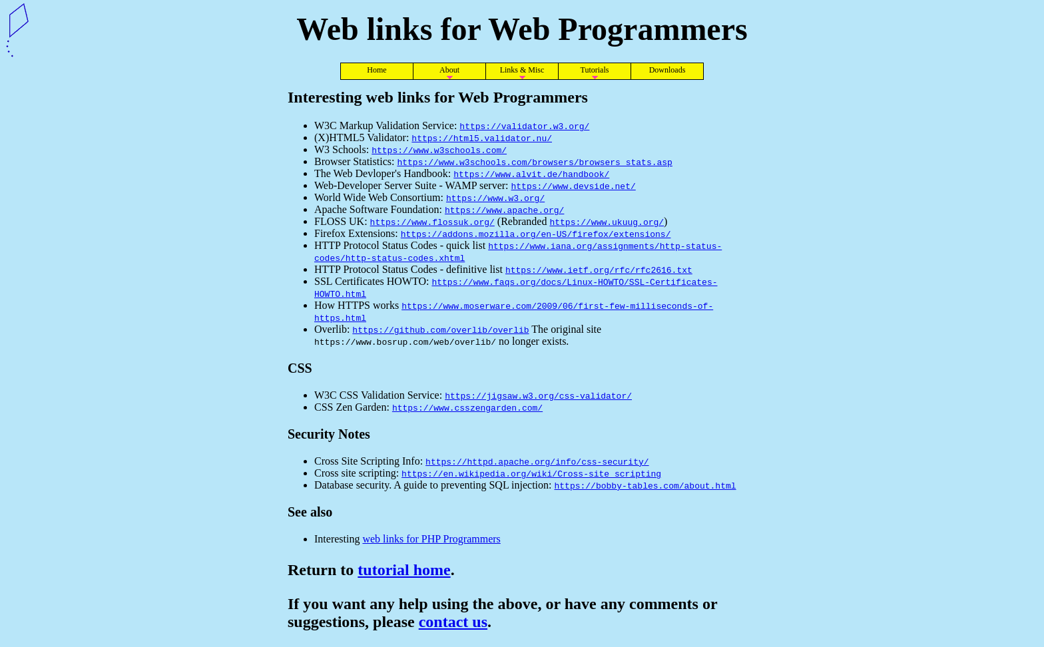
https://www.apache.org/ (504, 210)
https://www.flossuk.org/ (432, 222)
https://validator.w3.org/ (524, 126)
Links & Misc (522, 70)
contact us (453, 621)
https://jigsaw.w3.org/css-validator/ (538, 395)
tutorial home (404, 569)
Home (376, 70)
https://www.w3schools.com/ (439, 150)
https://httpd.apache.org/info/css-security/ (537, 461)
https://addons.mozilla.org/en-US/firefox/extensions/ (536, 234)
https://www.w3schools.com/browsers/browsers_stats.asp (534, 162)
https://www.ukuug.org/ (606, 222)
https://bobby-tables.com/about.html (645, 485)
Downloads (667, 70)
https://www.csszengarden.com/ (467, 407)
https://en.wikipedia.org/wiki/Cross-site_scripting (531, 473)
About (449, 70)
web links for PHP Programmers (431, 538)
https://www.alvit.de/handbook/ (531, 174)
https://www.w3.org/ (495, 198)
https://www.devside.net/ (573, 186)
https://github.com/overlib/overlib (440, 329)
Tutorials (595, 70)
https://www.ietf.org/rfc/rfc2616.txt (598, 270)
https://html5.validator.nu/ (481, 138)
